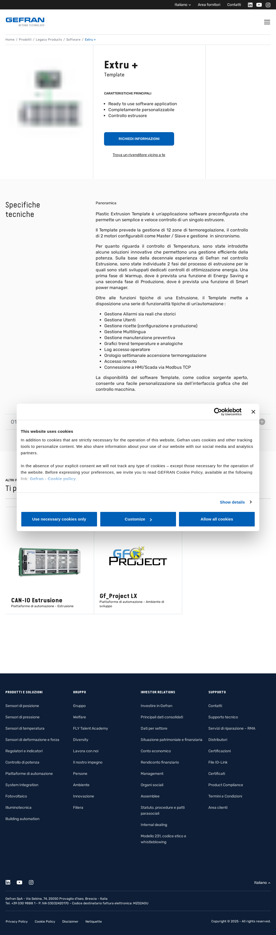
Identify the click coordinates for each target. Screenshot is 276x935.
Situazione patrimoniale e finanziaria (171, 739)
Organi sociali (152, 785)
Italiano (181, 4)
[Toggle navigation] (267, 22)
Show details (232, 502)
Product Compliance (225, 785)
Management (152, 773)
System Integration (21, 785)
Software (73, 39)
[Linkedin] (248, 4)
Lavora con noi (85, 751)
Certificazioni (219, 751)
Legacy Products (49, 39)
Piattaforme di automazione (29, 773)
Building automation (22, 819)
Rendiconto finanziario (160, 762)
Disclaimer (70, 921)
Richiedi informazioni (139, 139)
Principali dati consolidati (162, 717)
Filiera (78, 807)
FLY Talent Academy (90, 728)
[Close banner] (253, 412)
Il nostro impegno (87, 762)
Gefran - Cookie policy (53, 478)
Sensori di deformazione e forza (32, 739)
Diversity (80, 739)
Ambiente (81, 785)
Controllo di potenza (22, 762)
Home (10, 39)
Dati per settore (154, 728)
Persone (80, 773)
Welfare (79, 717)
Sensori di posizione (22, 706)
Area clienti (217, 807)
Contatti (234, 4)
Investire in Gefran (156, 706)
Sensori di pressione (22, 717)
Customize (138, 519)
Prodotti (25, 39)
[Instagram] (266, 4)
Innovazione (83, 796)
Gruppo (79, 706)
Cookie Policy (45, 921)
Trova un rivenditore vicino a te (139, 155)
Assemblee (150, 796)
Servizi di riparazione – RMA (231, 728)
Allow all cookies (217, 519)
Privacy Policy (17, 921)
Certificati (216, 773)
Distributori (217, 739)
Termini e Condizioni (225, 796)
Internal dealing (154, 824)
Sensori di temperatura (24, 728)
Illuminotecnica (18, 807)
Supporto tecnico (223, 717)
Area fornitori (209, 4)
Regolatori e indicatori (24, 751)
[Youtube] (257, 4)
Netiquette (93, 921)
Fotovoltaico (16, 796)
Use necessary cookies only (59, 519)
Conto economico (156, 751)
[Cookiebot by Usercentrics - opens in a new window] (218, 412)
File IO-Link (217, 762)
